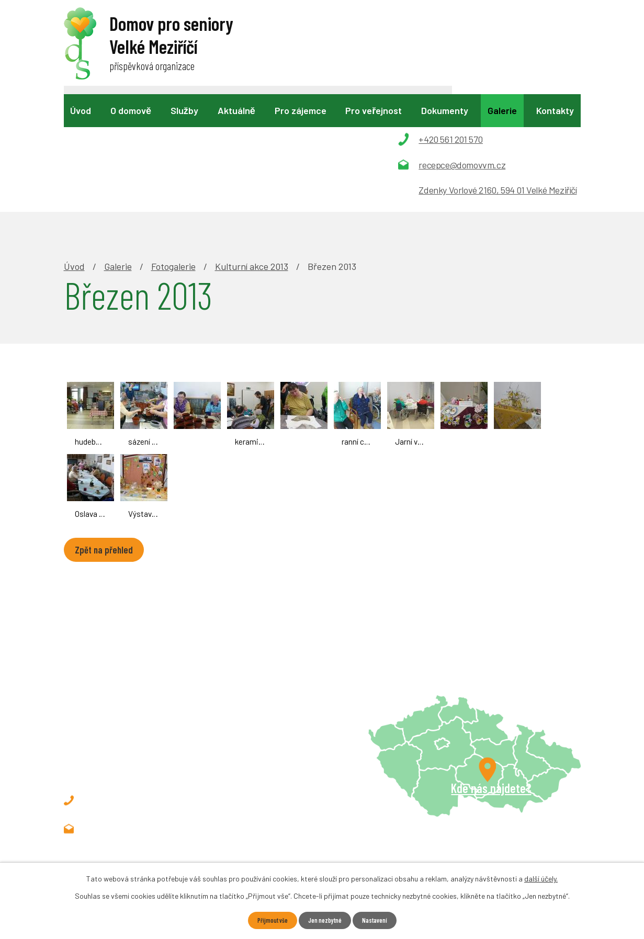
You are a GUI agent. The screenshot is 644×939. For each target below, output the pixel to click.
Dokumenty (444, 110)
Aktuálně (236, 110)
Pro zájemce (300, 110)
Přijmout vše (267, 919)
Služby (184, 110)
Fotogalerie (173, 147)
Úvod (80, 110)
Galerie (502, 110)
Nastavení (380, 919)
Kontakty (555, 110)
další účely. (541, 877)
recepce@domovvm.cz (146, 710)
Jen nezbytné (325, 919)
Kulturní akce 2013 (251, 147)
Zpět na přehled (110, 432)
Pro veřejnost (373, 110)
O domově (130, 110)
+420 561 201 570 (135, 681)
